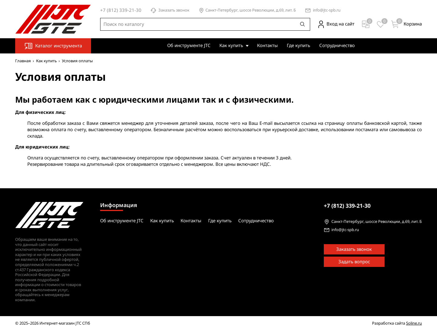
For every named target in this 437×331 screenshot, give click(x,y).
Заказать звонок (170, 10)
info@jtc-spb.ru (326, 10)
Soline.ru (414, 323)
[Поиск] (302, 24)
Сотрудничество (337, 45)
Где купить (298, 45)
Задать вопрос (354, 261)
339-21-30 (347, 206)
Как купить (231, 45)
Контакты (267, 45)
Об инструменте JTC (188, 45)
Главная (23, 61)
